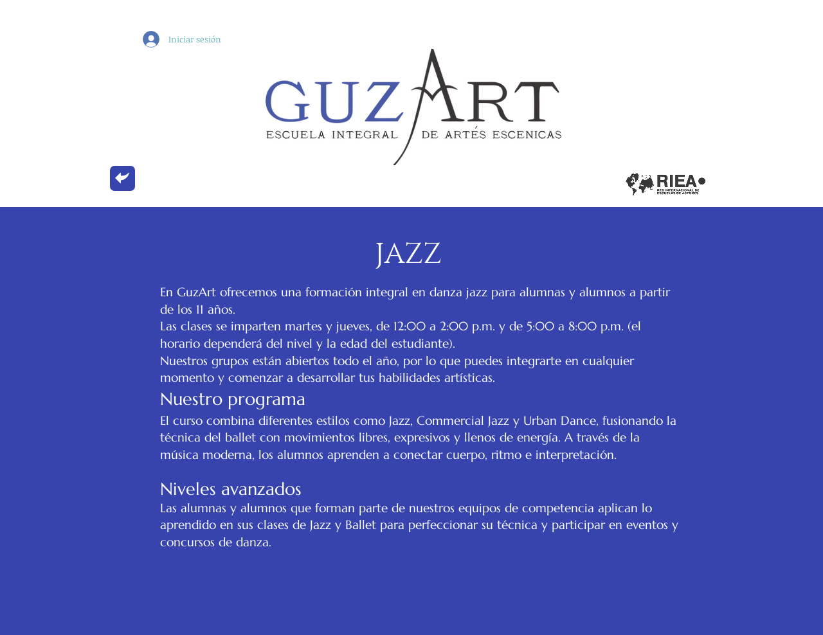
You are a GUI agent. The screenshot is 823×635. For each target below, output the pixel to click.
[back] (122, 178)
